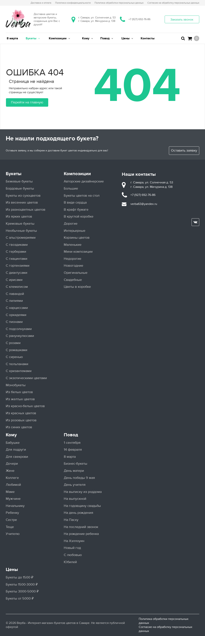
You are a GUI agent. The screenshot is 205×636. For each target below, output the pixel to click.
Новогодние (73, 266)
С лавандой (15, 294)
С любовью (73, 555)
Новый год (72, 548)
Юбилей (70, 562)
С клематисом (17, 287)
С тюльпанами (17, 364)
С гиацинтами (16, 259)
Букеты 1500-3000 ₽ (22, 584)
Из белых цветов (19, 392)
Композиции (77, 174)
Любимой (13, 485)
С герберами (16, 252)
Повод (71, 435)
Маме (10, 492)
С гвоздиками (17, 245)
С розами (13, 343)
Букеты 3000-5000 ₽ (22, 591)
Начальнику (15, 506)
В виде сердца (75, 202)
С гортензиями (17, 266)
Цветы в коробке (77, 287)
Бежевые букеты (19, 181)
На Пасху (71, 520)
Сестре (11, 520)
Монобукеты (16, 385)
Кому (11, 435)
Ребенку (12, 513)
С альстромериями (21, 238)
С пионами (14, 322)
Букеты (14, 174)
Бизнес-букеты (75, 464)
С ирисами (14, 280)
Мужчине (13, 499)
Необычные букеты (21, 231)
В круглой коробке (78, 216)
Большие (71, 188)
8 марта (70, 457)
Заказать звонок (181, 19)
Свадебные (73, 280)
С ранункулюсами (20, 336)
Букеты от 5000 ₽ (20, 598)
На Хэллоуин (74, 541)
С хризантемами (19, 371)
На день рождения (78, 513)
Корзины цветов (77, 238)
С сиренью (14, 357)
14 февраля (73, 450)
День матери (74, 471)
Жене (10, 471)
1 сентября (72, 443)
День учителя (74, 485)
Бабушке (13, 443)
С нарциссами (17, 308)
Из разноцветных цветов (25, 210)
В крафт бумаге (76, 210)
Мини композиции (78, 252)
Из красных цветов (21, 413)
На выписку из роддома (83, 492)
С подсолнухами (19, 329)
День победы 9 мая (79, 478)
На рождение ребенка (81, 534)
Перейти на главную (27, 102)
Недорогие (72, 259)
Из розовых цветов (21, 420)
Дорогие (70, 224)
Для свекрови (17, 457)
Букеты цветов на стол (82, 196)
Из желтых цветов (20, 399)
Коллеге (12, 478)
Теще (10, 527)
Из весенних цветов (22, 202)
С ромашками (16, 350)
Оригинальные (75, 273)
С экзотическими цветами (26, 378)
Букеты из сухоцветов (23, 196)
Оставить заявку (184, 150)
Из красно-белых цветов (25, 406)
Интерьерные (74, 231)
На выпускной (75, 499)
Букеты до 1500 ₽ (19, 577)
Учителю (13, 534)
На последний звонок (81, 527)
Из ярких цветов (19, 216)
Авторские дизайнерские (84, 181)
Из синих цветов (19, 427)
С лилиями (14, 301)
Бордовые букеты (20, 188)
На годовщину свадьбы (82, 506)
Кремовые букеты (20, 224)
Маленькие (72, 245)
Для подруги (16, 450)
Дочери (12, 464)
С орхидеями (16, 315)
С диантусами (16, 273)
